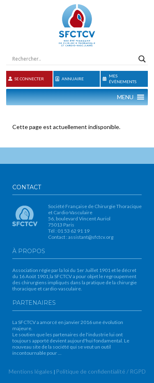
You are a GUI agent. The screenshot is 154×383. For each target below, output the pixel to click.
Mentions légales (31, 371)
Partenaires (34, 302)
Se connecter (26, 78)
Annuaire (69, 79)
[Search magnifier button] (142, 59)
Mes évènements (119, 78)
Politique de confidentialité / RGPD (101, 371)
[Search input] (73, 59)
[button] (125, 97)
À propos (28, 251)
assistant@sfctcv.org (90, 237)
